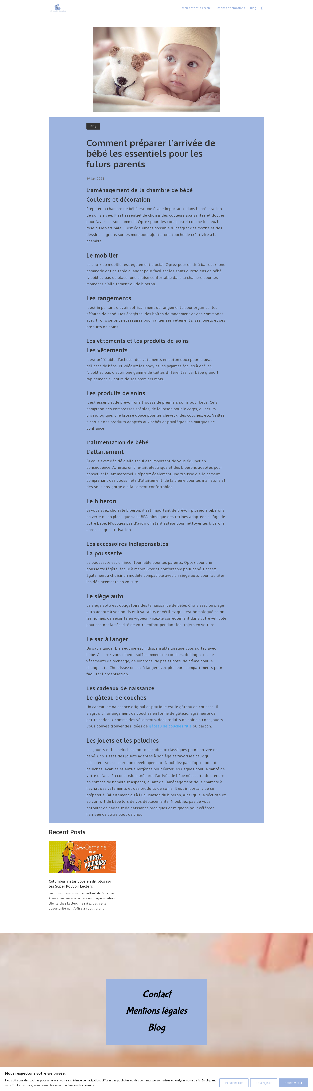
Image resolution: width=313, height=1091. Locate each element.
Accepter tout (293, 1083)
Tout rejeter (263, 1083)
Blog (253, 8)
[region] (156, 1079)
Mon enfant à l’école (196, 8)
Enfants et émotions (230, 8)
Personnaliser (234, 1083)
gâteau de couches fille (170, 726)
